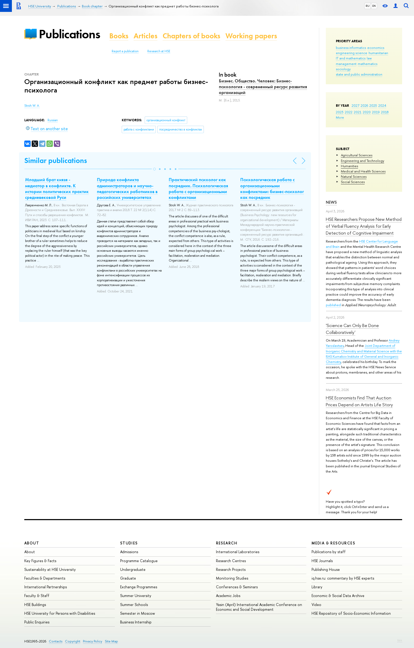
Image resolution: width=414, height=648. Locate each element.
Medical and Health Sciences (363, 171)
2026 (364, 105)
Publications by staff (329, 551)
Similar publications (55, 160)
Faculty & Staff (36, 595)
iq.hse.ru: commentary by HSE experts (343, 578)
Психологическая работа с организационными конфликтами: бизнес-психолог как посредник (272, 188)
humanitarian (378, 52)
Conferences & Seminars (237, 586)
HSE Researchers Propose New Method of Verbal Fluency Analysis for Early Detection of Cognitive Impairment (364, 226)
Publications (69, 34)
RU (368, 6)
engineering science (351, 52)
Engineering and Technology (362, 160)
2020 (367, 112)
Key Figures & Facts (40, 560)
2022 (348, 112)
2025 (373, 105)
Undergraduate (132, 569)
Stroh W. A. (32, 106)
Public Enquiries (36, 621)
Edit (399, 640)
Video (316, 604)
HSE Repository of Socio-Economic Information (351, 613)
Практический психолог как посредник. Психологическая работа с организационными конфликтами (198, 188)
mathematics (367, 63)
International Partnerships (45, 586)
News (331, 202)
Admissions (129, 551)
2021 (357, 112)
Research (227, 543)
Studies (129, 543)
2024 (382, 105)
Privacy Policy (92, 641)
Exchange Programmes (138, 586)
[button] (154, 169)
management (346, 63)
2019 (376, 112)
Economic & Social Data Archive (338, 595)
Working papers (251, 35)
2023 (340, 112)
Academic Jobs (228, 595)
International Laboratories (237, 551)
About (31, 543)
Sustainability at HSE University (50, 569)
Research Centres (231, 560)
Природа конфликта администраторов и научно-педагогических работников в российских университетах (127, 188)
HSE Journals (322, 560)
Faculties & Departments (44, 578)
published (333, 304)
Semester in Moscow (137, 613)
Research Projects (231, 569)
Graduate (128, 578)
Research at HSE (158, 51)
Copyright (72, 641)
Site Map (111, 641)
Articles (145, 35)
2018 (385, 112)
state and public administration (359, 74)
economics (375, 47)
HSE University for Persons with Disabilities (59, 613)
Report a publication (125, 51)
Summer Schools (134, 604)
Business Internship (136, 621)
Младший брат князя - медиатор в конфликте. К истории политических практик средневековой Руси (57, 188)
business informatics (351, 47)
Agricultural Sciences (356, 155)
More (340, 117)
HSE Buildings (35, 604)
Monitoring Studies (232, 578)
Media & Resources (333, 543)
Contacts (55, 641)
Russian (53, 120)
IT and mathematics (350, 58)
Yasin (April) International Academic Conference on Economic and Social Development (259, 607)
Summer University (135, 595)
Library (317, 586)
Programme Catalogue (139, 560)
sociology (343, 69)
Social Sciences (353, 181)
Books (118, 35)
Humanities (349, 166)
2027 (355, 105)
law (369, 58)
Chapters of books (191, 35)
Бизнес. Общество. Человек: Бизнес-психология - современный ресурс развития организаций (263, 86)
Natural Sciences (353, 176)
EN (374, 6)
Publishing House (326, 569)
